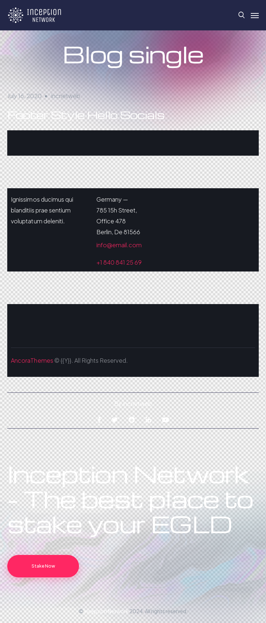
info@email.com (119, 245)
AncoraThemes (32, 360)
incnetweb (65, 96)
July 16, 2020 (24, 96)
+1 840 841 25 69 (119, 262)
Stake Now (43, 566)
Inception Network (106, 611)
